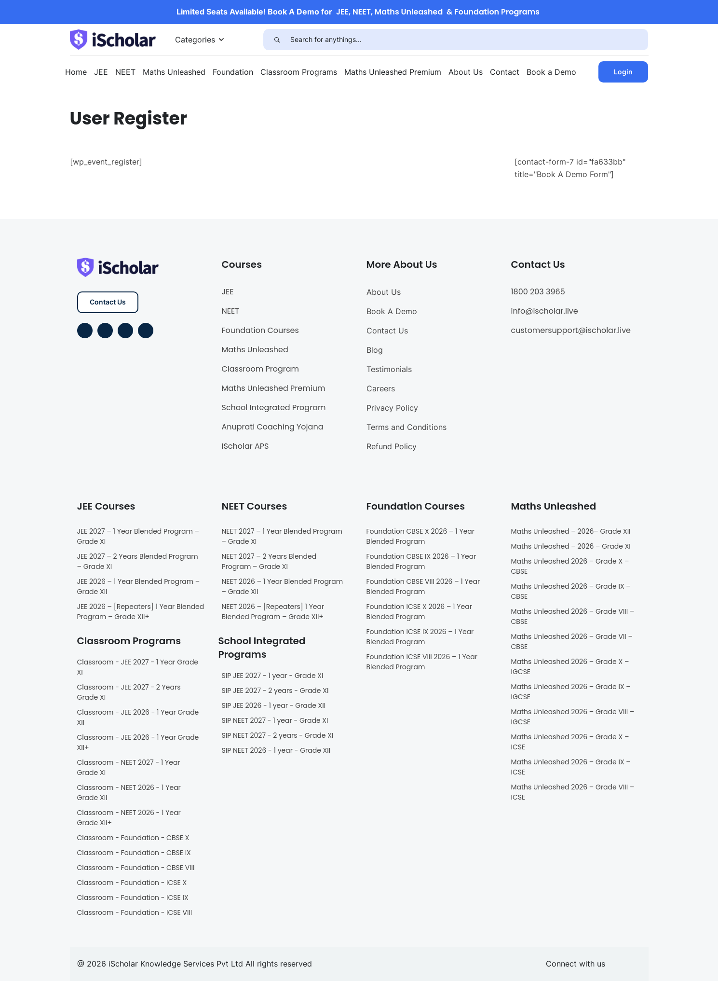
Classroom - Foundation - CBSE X (133, 838)
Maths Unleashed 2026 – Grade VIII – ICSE (573, 792)
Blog (374, 350)
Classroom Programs (298, 72)
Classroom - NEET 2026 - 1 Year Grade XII (129, 792)
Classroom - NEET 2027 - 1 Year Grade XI (128, 767)
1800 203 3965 (538, 291)
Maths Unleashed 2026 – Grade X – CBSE (570, 566)
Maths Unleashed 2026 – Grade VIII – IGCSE (573, 717)
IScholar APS (245, 446)
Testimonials (389, 369)
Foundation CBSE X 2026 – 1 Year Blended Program (420, 536)
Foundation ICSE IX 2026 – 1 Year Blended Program (420, 637)
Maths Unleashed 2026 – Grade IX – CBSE (571, 591)
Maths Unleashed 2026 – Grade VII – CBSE (572, 641)
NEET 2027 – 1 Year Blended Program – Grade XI (282, 536)
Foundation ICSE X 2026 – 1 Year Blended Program (419, 612)
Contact (504, 72)
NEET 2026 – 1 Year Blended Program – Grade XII (282, 586)
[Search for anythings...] (469, 39)
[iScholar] (113, 38)
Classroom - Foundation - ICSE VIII (134, 912)
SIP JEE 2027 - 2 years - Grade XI (275, 690)
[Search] (276, 39)
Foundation (233, 72)
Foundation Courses (260, 330)
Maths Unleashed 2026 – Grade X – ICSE (570, 742)
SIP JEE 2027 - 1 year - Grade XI (273, 675)
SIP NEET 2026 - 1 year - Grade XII (276, 750)
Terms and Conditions (406, 427)
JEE (101, 72)
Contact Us (108, 302)
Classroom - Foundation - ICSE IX (133, 897)
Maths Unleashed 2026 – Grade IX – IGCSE (571, 692)
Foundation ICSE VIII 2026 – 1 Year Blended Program (421, 662)
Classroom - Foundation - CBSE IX (134, 852)
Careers (380, 388)
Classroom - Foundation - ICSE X (132, 882)
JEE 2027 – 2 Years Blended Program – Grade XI (137, 561)
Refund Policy (391, 446)
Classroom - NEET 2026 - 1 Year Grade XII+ (129, 818)
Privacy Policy (392, 408)
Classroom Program (260, 368)
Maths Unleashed (174, 72)
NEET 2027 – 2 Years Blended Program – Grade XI (269, 561)
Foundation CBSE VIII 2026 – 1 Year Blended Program (423, 586)
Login (623, 72)
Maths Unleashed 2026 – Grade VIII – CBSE (573, 616)
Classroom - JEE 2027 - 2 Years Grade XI (129, 692)
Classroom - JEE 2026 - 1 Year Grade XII (138, 717)
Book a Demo (551, 72)
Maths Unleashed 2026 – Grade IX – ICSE (571, 767)
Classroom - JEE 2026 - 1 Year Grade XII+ (138, 742)
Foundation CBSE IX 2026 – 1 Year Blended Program (421, 561)
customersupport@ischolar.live (571, 330)
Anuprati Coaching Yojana (273, 426)
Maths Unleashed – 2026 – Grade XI (571, 546)
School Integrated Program (274, 407)
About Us (465, 72)
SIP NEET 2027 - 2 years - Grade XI (278, 735)
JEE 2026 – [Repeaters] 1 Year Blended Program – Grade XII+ (140, 612)
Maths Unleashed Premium (392, 72)
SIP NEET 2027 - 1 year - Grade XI (275, 720)
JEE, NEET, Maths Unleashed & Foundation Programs (438, 11)
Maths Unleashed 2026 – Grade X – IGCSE (570, 667)
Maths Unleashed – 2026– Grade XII (571, 531)
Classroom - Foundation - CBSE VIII (136, 867)
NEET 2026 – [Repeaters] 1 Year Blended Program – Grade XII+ (273, 612)
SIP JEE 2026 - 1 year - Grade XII (274, 705)
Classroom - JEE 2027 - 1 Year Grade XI (138, 667)
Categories (195, 39)
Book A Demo (391, 311)
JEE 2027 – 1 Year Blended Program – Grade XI (138, 536)
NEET (125, 72)
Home (76, 72)
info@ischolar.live (544, 311)
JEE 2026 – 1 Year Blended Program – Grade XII (138, 586)
